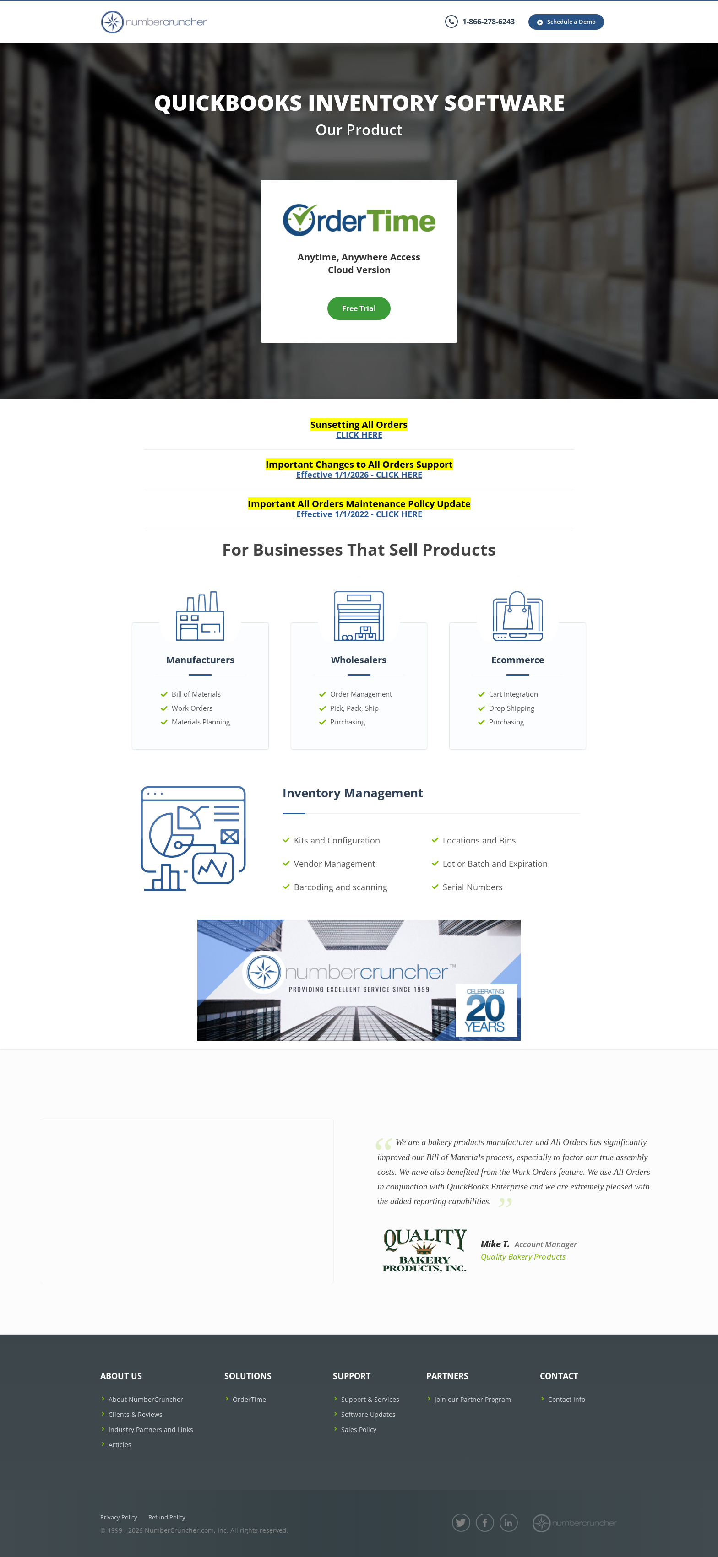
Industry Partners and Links (151, 1429)
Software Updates (368, 1414)
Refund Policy (166, 1517)
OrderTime (249, 1399)
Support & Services (370, 1399)
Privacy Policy (118, 1517)
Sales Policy (358, 1429)
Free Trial (359, 308)
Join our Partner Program (473, 1399)
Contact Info (566, 1399)
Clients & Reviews (136, 1414)
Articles (120, 1444)
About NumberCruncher (146, 1399)
